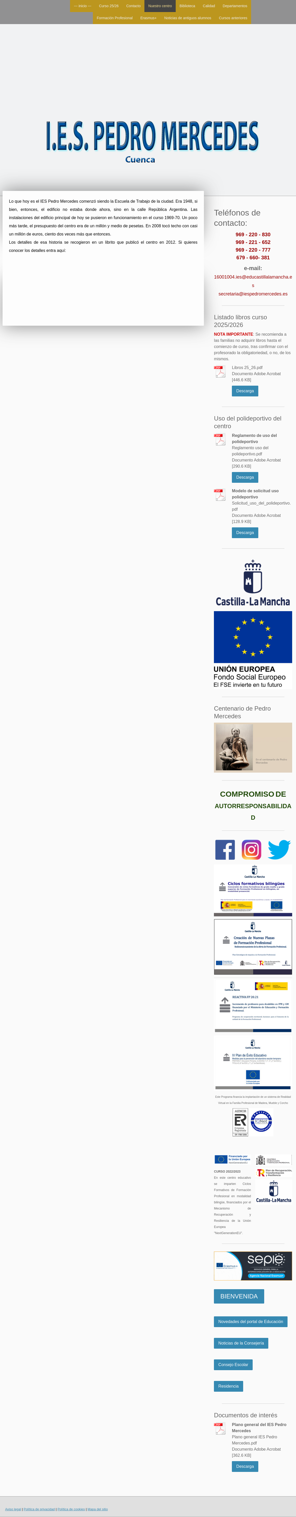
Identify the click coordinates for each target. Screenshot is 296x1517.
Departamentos (235, 6)
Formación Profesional (115, 18)
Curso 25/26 (109, 6)
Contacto (133, 6)
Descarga (245, 391)
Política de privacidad (39, 1509)
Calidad (209, 6)
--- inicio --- (82, 6)
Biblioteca (187, 6)
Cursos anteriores (233, 18)
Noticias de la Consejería (241, 1343)
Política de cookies (71, 1509)
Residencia (228, 1386)
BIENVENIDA (239, 1296)
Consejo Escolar (233, 1364)
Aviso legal (13, 1509)
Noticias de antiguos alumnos (187, 18)
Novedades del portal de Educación (250, 1321)
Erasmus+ (148, 18)
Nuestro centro (160, 6)
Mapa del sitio (97, 1509)
